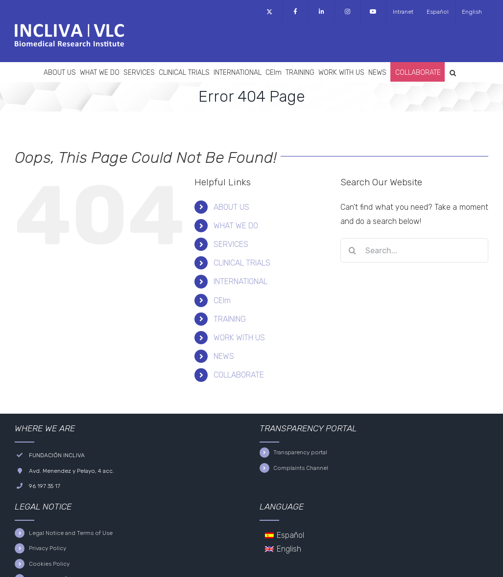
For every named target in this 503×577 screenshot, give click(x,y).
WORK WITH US (239, 337)
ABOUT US (231, 207)
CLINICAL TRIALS (242, 262)
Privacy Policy (47, 548)
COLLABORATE (239, 374)
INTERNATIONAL (240, 281)
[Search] (352, 250)
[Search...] (414, 250)
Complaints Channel (300, 468)
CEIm (222, 300)
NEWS (224, 356)
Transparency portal (300, 452)
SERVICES (231, 244)
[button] (453, 72)
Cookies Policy (49, 563)
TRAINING (230, 319)
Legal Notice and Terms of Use (71, 533)
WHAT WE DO (236, 225)
